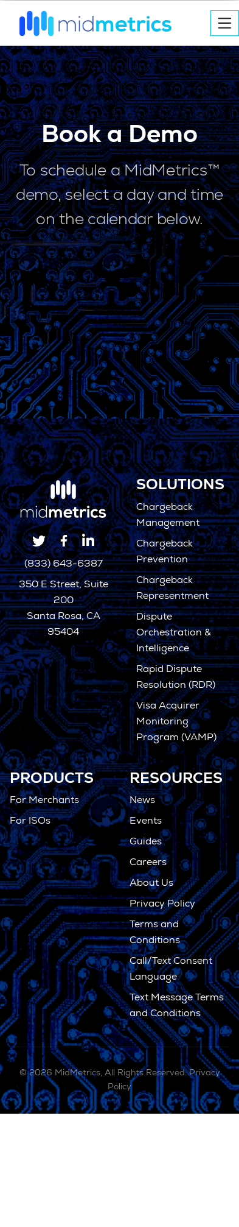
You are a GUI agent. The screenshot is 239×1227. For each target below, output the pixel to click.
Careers (148, 863)
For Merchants (44, 801)
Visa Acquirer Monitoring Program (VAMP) (176, 722)
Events (146, 822)
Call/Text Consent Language (171, 970)
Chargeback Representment (172, 589)
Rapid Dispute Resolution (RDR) (175, 678)
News (142, 801)
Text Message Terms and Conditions (177, 1006)
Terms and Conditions (155, 933)
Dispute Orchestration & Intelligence (173, 633)
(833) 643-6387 (63, 565)
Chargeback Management (167, 516)
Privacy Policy (162, 905)
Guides (146, 842)
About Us (151, 884)
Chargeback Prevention (164, 552)
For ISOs (30, 822)
